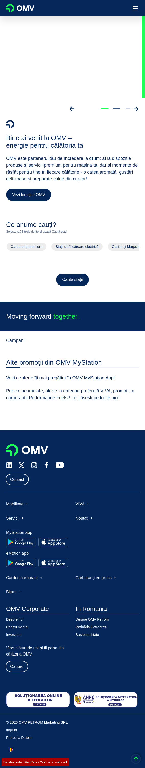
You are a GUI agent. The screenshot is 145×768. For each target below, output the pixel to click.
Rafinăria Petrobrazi (91, 627)
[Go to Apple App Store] (53, 542)
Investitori (13, 635)
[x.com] (22, 465)
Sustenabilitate (87, 635)
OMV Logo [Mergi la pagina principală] (20, 8)
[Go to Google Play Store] (20, 542)
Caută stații (72, 281)
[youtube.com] (60, 465)
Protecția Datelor (19, 738)
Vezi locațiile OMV (28, 195)
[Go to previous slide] (72, 109)
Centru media (17, 627)
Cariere (16, 666)
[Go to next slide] (136, 109)
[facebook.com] (46, 465)
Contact (17, 479)
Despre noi (14, 619)
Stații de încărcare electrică (77, 248)
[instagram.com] (34, 465)
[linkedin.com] (9, 465)
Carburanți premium (26, 248)
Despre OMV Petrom (92, 619)
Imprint (11, 730)
